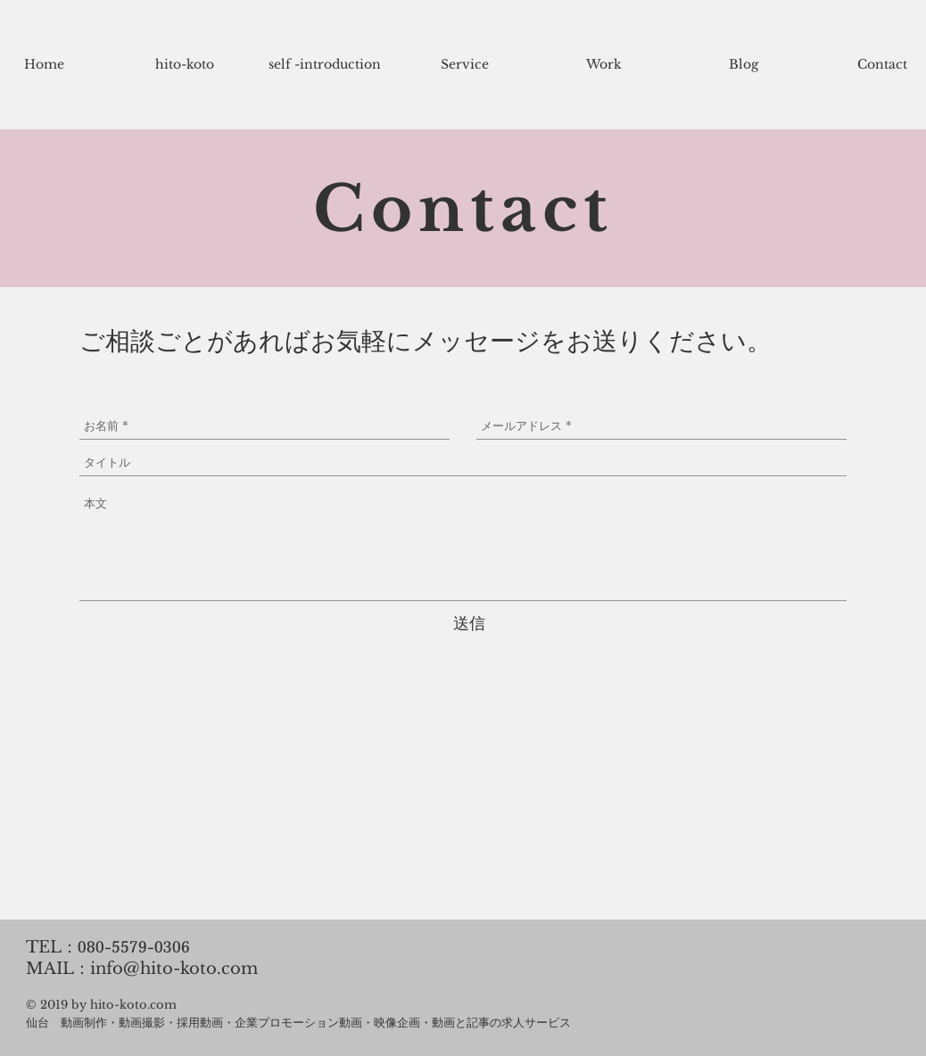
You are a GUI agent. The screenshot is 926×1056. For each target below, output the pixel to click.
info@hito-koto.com (174, 968)
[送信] (469, 624)
